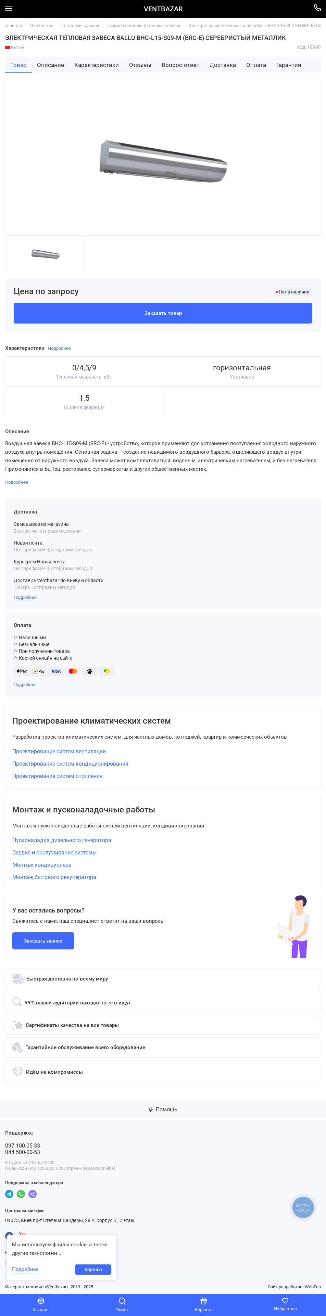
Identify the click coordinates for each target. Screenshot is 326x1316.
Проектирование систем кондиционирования (70, 763)
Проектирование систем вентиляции (59, 751)
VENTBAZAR (163, 9)
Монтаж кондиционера (42, 865)
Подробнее (25, 597)
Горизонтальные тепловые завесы (143, 25)
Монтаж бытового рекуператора (54, 877)
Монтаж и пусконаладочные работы (83, 809)
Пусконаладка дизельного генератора (61, 840)
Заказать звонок (43, 941)
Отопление (41, 25)
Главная (13, 25)
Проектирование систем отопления (57, 776)
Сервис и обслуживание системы (54, 852)
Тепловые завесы (80, 25)
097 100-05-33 (22, 1145)
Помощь (163, 1109)
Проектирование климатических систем (91, 721)
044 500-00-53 (22, 1152)
